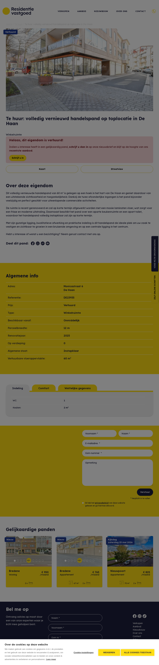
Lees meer (51, 659)
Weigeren (108, 652)
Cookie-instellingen (83, 652)
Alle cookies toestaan (137, 652)
